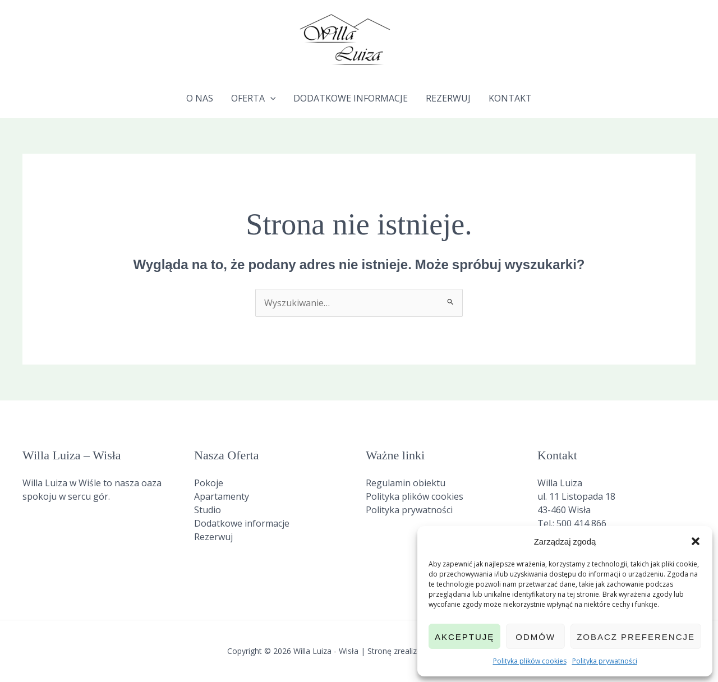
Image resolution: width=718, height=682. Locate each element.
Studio (207, 510)
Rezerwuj (448, 98)
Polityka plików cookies (530, 661)
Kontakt (510, 98)
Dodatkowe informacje (350, 98)
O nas (199, 98)
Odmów (535, 636)
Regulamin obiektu (405, 483)
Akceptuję (464, 636)
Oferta (253, 98)
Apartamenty (221, 496)
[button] (695, 541)
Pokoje (208, 483)
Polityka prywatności (604, 661)
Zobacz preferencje (636, 636)
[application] (270, 98)
